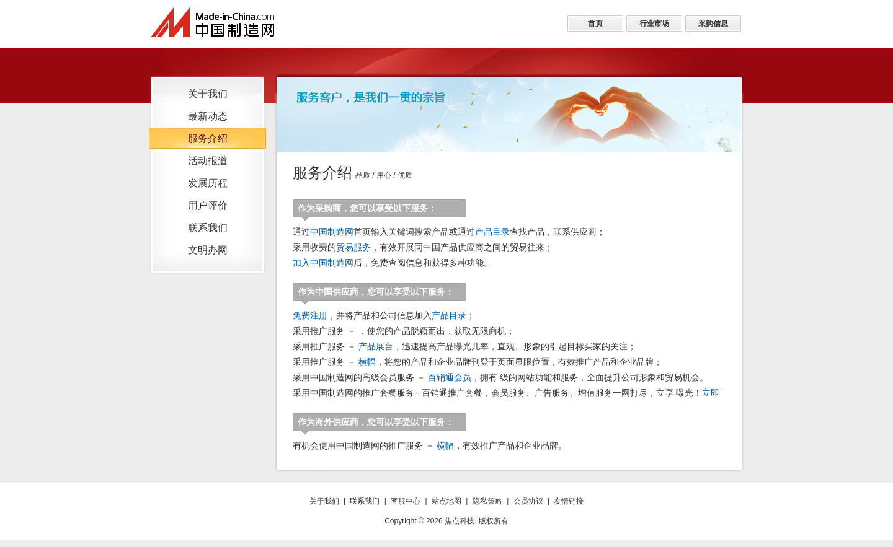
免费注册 (310, 315)
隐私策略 (487, 501)
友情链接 (569, 501)
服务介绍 (208, 138)
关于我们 (208, 94)
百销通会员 (449, 377)
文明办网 (208, 250)
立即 (710, 393)
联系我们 (208, 227)
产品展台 (375, 346)
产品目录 (492, 232)
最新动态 (208, 116)
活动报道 (208, 160)
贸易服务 (353, 247)
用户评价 (208, 205)
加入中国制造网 (323, 263)
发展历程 (208, 183)
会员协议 (528, 501)
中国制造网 (331, 232)
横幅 (367, 362)
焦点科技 (459, 521)
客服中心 (405, 501)
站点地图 (446, 501)
